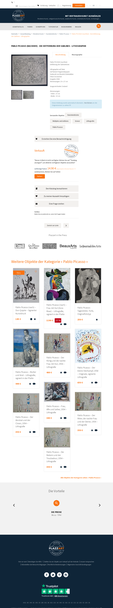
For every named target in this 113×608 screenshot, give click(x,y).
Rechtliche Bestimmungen (57, 561)
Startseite (14, 30)
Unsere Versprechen (87, 558)
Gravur (77, 118)
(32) (67, 599)
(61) (45, 599)
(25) (82, 599)
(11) (76, 599)
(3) (70, 599)
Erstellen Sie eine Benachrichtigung (53, 135)
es (100, 2)
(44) (29, 599)
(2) (73, 599)
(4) (58, 599)
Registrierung (66, 2)
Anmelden (78, 2)
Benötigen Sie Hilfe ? (35, 558)
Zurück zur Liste (52, 222)
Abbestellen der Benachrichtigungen (33, 561)
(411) (22, 599)
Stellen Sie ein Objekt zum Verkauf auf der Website (61, 558)
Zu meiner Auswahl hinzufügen (52, 193)
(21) (54, 599)
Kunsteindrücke (51, 30)
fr (87, 2)
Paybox (93, 604)
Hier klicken (88, 99)
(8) (26, 599)
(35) (35, 599)
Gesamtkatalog (25, 30)
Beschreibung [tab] (61, 51)
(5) (38, 599)
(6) (32, 599)
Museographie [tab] (77, 51)
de (94, 2)
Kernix (99, 604)
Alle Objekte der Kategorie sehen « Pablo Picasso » (81, 474)
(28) (41, 599)
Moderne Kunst (38, 30)
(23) (88, 599)
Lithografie (90, 118)
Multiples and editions (60, 118)
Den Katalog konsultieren (51, 185)
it (96, 2)
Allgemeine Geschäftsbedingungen (79, 561)
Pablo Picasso (64, 30)
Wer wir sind (22, 558)
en (90, 2)
